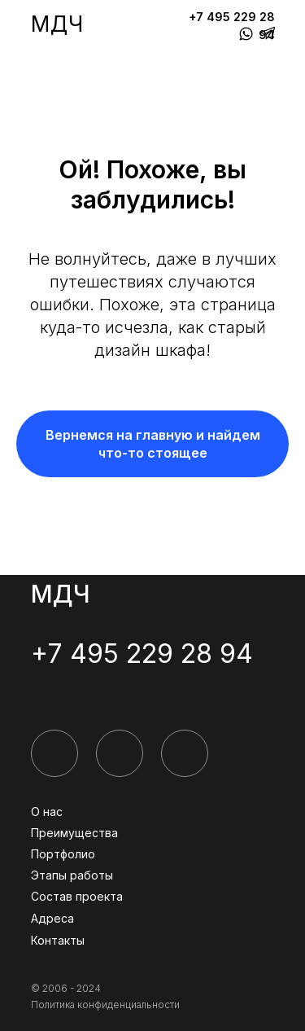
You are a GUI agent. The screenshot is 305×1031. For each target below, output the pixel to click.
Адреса (52, 918)
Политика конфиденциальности (105, 1004)
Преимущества (74, 833)
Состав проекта (77, 896)
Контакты (58, 940)
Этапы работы (72, 875)
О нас (47, 811)
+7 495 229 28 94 (142, 653)
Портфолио (63, 854)
